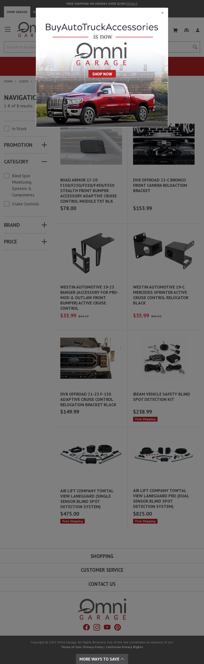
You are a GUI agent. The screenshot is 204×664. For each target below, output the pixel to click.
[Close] (102, 13)
